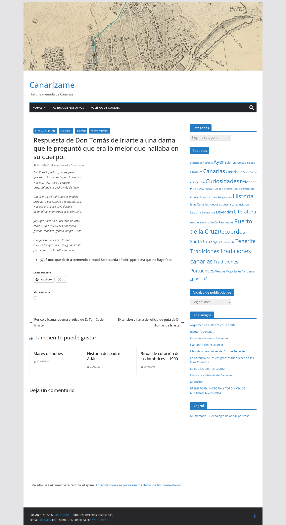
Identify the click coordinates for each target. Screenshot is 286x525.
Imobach (81, 131)
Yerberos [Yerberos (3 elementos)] (248, 271)
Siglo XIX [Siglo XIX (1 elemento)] (217, 242)
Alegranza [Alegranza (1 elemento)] (208, 162)
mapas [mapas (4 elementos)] (194, 222)
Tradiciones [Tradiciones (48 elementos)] (204, 251)
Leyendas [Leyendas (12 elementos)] (224, 212)
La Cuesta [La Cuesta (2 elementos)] (225, 204)
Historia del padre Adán (103, 356)
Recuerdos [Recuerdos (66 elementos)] (231, 231)
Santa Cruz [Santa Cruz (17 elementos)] (201, 241)
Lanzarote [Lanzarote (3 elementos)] (208, 212)
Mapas (37, 107)
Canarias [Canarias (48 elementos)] (214, 171)
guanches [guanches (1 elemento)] (227, 197)
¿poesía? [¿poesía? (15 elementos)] (198, 278)
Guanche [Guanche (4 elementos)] (215, 197)
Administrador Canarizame (69, 165)
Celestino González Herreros (209, 338)
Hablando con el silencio (206, 345)
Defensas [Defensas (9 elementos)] (248, 181)
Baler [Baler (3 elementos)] (228, 162)
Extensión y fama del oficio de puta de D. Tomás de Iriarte (151, 322)
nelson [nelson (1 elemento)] (203, 222)
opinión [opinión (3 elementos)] (213, 222)
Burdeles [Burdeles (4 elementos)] (196, 172)
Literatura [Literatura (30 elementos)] (245, 211)
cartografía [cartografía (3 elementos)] (197, 182)
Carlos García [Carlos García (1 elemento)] (250, 172)
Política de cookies (105, 107)
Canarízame (52, 84)
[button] (44, 107)
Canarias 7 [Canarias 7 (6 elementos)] (234, 171)
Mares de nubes (48, 353)
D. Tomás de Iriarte (45, 131)
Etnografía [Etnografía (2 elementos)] (196, 197)
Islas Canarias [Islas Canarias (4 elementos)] (199, 204)
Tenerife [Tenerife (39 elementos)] (245, 241)
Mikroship (197, 382)
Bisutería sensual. (202, 331)
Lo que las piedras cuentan (208, 369)
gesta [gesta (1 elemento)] (206, 197)
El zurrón (66, 131)
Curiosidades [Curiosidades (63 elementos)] (222, 181)
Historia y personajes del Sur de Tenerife (217, 351)
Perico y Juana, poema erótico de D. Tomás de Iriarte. (66, 322)
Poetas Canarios (99, 131)
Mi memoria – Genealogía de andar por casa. (220, 416)
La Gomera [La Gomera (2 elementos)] (238, 204)
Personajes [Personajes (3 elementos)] (226, 222)
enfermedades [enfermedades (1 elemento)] (246, 188)
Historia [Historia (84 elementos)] (243, 196)
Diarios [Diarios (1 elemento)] (194, 188)
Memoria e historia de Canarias (211, 375)
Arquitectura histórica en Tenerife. (213, 325)
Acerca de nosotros (68, 107)
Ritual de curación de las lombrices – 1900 (160, 356)
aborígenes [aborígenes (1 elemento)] (196, 162)
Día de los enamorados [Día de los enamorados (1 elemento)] (226, 188)
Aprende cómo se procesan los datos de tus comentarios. (139, 485)
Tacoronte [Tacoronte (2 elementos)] (228, 242)
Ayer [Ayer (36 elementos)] (219, 161)
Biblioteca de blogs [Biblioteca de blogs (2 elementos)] (244, 162)
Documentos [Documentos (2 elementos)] (206, 188)
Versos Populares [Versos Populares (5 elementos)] (228, 271)
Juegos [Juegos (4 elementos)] (214, 204)
